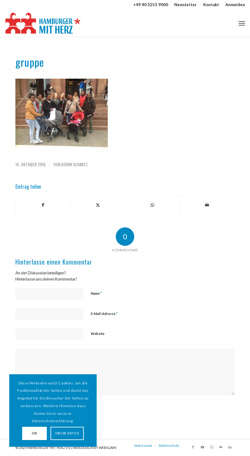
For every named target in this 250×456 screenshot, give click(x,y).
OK (35, 433)
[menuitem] (185, 4)
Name (96, 293)
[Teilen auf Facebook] (43, 205)
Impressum (143, 445)
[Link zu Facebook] (193, 447)
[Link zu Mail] (220, 447)
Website (97, 334)
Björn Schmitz (74, 164)
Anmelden (235, 4)
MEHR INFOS (67, 433)
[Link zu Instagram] (211, 447)
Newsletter (185, 4)
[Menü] (242, 23)
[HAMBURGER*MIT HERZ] (43, 23)
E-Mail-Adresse (104, 313)
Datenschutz (169, 445)
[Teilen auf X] (98, 205)
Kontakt (211, 4)
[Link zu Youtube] (202, 447)
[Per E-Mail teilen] (207, 205)
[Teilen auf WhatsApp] (152, 205)
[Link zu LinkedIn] (230, 447)
